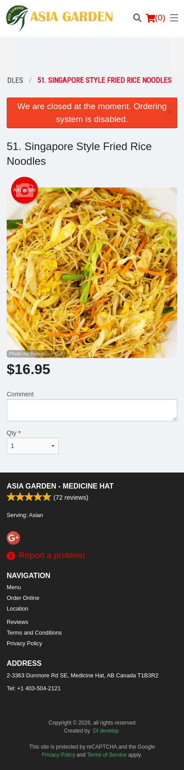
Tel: (34, 688)
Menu (14, 587)
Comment (92, 406)
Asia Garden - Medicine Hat (60, 486)
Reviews (17, 622)
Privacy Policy (24, 643)
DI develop (106, 731)
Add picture (24, 190)
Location (17, 608)
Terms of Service (107, 755)
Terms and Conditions (34, 632)
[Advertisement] (92, 56)
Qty (33, 441)
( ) (155, 17)
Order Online (23, 598)
